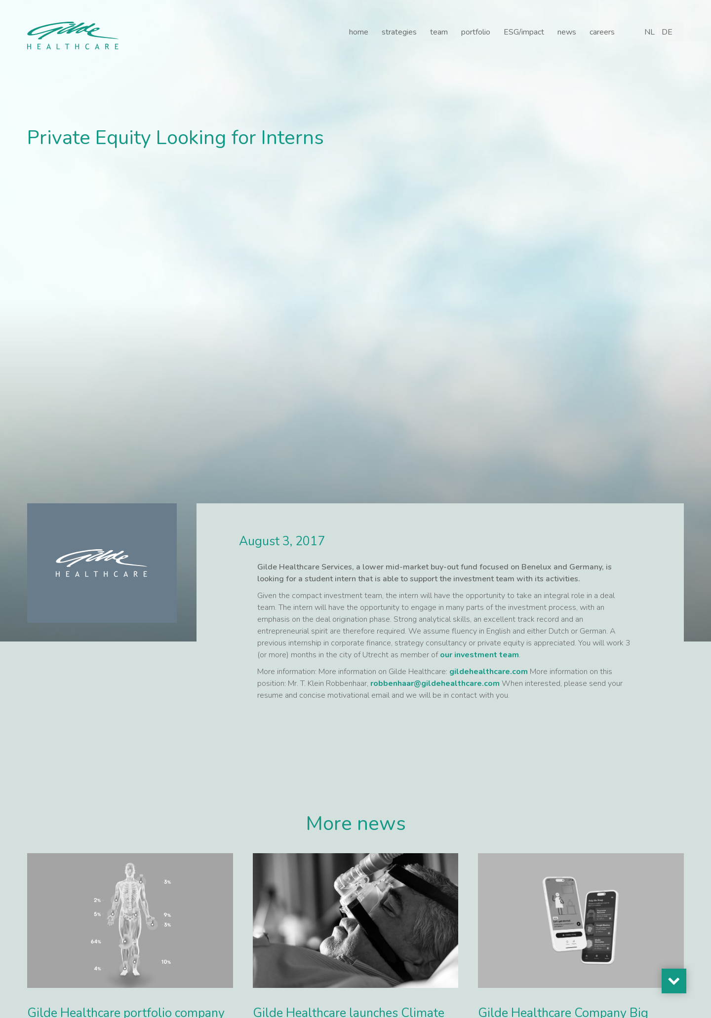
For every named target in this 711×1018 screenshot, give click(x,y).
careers (602, 32)
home (358, 32)
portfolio (475, 32)
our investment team (479, 654)
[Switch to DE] (667, 32)
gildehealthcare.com (488, 671)
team (439, 32)
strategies (399, 32)
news (566, 32)
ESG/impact (524, 32)
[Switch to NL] (649, 32)
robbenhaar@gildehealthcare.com (435, 683)
